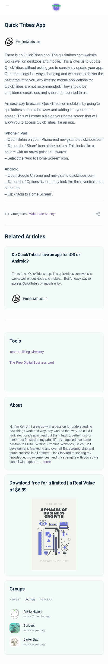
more (46, 462)
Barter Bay (30, 639)
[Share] (98, 215)
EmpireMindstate (28, 42)
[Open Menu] (7, 6)
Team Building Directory (27, 352)
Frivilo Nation (32, 611)
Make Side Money (42, 214)
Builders (29, 625)
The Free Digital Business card (32, 362)
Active (30, 599)
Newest (15, 599)
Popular (46, 599)
